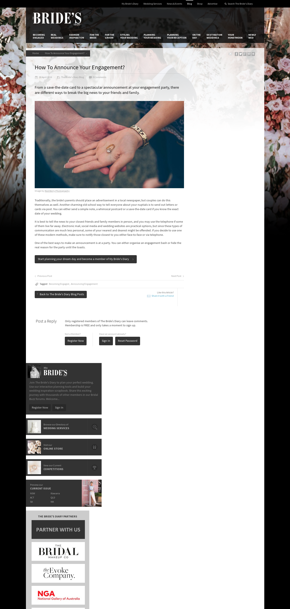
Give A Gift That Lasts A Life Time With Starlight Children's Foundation (69, 425)
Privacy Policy (197, 500)
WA (218, 206)
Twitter (237, 520)
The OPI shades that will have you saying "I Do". (69, 418)
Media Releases (120, 500)
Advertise (212, 3)
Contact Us (39, 505)
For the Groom (109, 36)
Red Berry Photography (57, 187)
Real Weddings (57, 36)
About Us (38, 500)
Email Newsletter (243, 539)
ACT (198, 202)
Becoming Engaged (39, 36)
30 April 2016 (44, 77)
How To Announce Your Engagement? (67, 53)
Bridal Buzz (239, 500)
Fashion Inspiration (76, 36)
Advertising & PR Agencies (127, 513)
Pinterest (238, 526)
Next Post (171, 277)
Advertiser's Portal (161, 509)
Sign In (106, 341)
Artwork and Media (161, 505)
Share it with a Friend (156, 296)
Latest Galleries (120, 509)
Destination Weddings (214, 36)
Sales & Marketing (83, 513)
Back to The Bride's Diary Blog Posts (61, 294)
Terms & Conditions (201, 505)
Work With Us (41, 513)
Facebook (239, 507)
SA (197, 206)
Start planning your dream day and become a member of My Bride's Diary (86, 260)
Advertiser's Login (83, 500)
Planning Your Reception (177, 36)
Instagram (239, 513)
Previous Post (44, 277)
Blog (189, 3)
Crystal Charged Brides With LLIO (131, 424)
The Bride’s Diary (57, 19)
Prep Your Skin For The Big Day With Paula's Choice (138, 445)
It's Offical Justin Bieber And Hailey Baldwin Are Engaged (69, 445)
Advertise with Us (43, 509)
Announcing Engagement (85, 285)
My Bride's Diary (130, 3)
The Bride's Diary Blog (70, 77)
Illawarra (221, 198)
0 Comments (98, 77)
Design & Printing (82, 505)
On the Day (196, 36)
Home (36, 53)
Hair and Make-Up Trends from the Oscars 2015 (228, 419)
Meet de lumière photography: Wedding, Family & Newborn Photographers (69, 435)
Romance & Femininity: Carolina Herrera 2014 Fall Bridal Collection (228, 439)
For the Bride (94, 36)
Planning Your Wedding (152, 36)
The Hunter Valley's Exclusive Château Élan (137, 418)
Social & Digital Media (85, 509)
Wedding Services (152, 3)
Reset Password (128, 341)
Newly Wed (252, 36)
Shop (200, 3)
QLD (219, 202)
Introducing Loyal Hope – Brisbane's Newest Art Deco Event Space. (140, 435)
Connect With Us (238, 495)
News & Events (174, 3)
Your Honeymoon (235, 36)
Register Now (76, 341)
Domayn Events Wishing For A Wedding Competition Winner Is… (227, 448)
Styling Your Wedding (129, 36)
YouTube (238, 533)
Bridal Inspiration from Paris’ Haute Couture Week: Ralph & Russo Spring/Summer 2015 (230, 429)
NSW (198, 198)
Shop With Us (158, 500)
